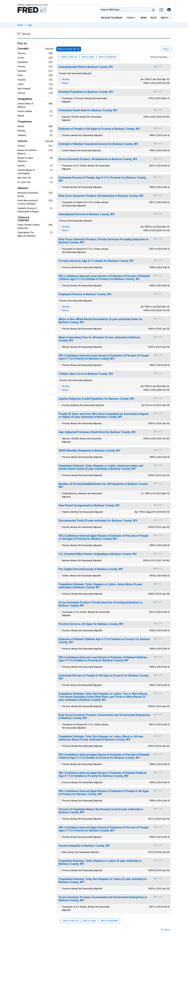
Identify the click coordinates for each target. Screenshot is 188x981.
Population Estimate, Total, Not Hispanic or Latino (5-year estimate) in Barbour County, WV (103, 880)
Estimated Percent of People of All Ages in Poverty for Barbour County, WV (104, 677)
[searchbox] (125, 10)
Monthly (66, 79)
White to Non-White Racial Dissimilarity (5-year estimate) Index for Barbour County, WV (101, 321)
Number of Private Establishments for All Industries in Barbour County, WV (103, 485)
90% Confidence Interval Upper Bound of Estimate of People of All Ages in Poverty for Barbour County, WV (104, 793)
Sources (22, 141)
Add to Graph (88, 57)
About (166, 17)
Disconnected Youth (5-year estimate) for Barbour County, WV (98, 520)
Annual (65, 83)
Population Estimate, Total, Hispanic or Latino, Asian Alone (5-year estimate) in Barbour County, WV (100, 586)
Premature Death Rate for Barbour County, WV (88, 110)
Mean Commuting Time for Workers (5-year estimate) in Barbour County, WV (99, 339)
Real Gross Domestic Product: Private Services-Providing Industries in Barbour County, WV (103, 241)
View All (49, 48)
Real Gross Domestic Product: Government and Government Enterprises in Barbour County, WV (104, 716)
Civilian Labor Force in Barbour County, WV (86, 373)
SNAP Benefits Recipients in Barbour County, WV (89, 450)
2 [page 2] (163, 929)
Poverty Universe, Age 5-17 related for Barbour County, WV (96, 260)
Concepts (23, 48)
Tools (131, 17)
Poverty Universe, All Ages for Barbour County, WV (91, 624)
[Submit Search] (153, 10)
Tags (30, 25)
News (144, 17)
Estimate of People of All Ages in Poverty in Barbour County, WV (99, 128)
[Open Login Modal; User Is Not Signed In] (169, 10)
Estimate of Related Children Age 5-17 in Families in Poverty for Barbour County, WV (104, 641)
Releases (23, 188)
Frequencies (25, 121)
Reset (166, 49)
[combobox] (125, 10)
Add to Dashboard (107, 57)
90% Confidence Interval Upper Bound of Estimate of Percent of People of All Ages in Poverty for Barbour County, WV (103, 537)
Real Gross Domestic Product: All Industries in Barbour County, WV (101, 195)
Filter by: (22, 43)
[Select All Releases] (58, 57)
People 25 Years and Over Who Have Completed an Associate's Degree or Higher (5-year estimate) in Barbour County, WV (103, 415)
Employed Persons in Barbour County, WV (85, 294)
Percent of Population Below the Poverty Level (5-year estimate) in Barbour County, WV (101, 811)
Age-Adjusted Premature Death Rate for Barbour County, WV (97, 432)
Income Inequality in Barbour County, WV (84, 845)
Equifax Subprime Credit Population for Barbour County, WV (96, 398)
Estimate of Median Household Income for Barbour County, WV (98, 144)
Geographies (25, 98)
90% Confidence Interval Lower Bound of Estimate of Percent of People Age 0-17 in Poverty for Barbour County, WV (104, 357)
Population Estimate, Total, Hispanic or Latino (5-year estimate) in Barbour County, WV (100, 862)
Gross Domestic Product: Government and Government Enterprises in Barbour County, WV (103, 899)
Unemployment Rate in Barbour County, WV (86, 67)
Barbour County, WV (67, 49)
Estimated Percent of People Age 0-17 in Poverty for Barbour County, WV (102, 179)
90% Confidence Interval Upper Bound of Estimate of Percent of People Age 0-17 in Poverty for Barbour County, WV (103, 829)
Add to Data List (69, 57)
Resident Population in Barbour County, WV (86, 91)
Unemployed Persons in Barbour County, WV (87, 214)
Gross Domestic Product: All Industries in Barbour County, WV (98, 159)
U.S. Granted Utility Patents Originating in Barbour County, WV (98, 554)
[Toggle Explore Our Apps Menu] (161, 10)
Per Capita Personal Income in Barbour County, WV (91, 569)
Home (20, 25)
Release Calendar (111, 17)
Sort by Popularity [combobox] (158, 57)
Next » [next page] (167, 929)
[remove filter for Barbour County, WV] (78, 49)
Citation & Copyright (23, 219)
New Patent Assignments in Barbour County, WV (89, 505)
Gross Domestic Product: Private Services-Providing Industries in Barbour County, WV (100, 604)
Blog (153, 17)
